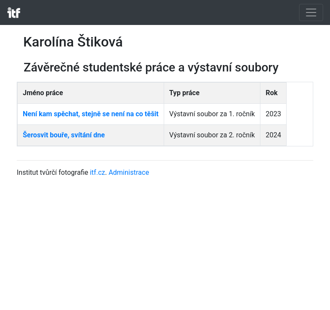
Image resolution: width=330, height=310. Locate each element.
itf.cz (97, 172)
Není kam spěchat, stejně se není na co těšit (91, 114)
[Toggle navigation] (311, 12)
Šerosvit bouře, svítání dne (64, 135)
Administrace (129, 172)
